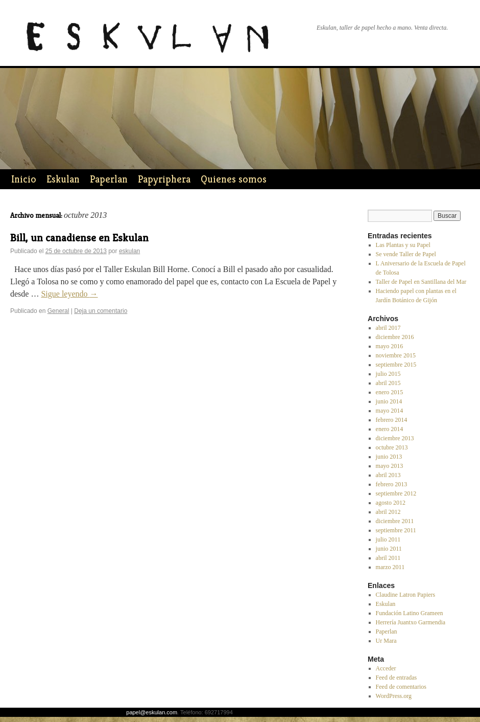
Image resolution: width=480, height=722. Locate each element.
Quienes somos (234, 179)
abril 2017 (388, 327)
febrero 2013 (391, 484)
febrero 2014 (391, 419)
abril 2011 (388, 557)
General (58, 310)
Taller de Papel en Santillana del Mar (421, 281)
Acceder (386, 668)
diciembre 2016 (395, 337)
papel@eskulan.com (151, 712)
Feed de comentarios (401, 686)
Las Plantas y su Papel (403, 245)
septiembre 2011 (396, 530)
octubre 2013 (392, 447)
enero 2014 (389, 429)
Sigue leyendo (69, 293)
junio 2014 (389, 401)
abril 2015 (388, 383)
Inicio (23, 179)
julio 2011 (388, 539)
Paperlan (109, 179)
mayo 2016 (389, 346)
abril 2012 (388, 511)
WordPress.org (394, 696)
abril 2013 (388, 475)
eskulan (129, 251)
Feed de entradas (396, 677)
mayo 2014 (389, 410)
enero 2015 (389, 392)
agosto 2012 (390, 502)
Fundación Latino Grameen (409, 613)
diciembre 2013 (395, 438)
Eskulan (63, 179)
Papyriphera (164, 179)
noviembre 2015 (396, 355)
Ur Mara (386, 640)
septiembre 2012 (396, 493)
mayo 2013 (389, 465)
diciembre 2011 (395, 521)
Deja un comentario (100, 310)
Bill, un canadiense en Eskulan (79, 237)
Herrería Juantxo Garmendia (411, 622)
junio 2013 (389, 456)
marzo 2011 (390, 567)
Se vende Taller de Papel (406, 254)
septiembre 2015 (396, 364)
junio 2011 (389, 548)
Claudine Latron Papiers (406, 594)
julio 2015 (388, 373)
